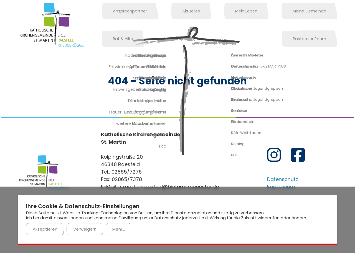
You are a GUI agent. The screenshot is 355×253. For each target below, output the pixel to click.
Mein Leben (218, 11)
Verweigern (85, 229)
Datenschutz (282, 179)
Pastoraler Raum (124, 39)
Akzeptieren (45, 229)
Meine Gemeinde (270, 11)
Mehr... (118, 229)
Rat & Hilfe (321, 11)
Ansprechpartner (124, 11)
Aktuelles (174, 11)
